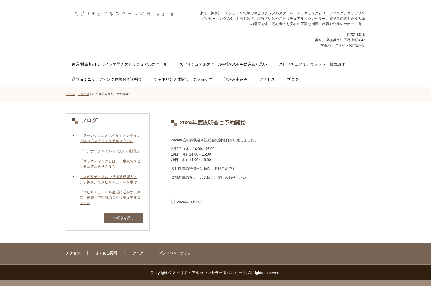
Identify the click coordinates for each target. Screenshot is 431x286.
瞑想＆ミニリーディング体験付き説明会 (107, 79)
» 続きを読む (123, 218)
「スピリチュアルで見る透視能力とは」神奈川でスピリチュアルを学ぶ (108, 179)
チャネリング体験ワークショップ (183, 79)
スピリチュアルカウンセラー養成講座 (312, 64)
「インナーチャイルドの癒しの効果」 (110, 151)
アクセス (267, 79)
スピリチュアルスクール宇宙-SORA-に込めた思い (223, 64)
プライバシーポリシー (177, 253)
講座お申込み (236, 79)
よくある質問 (106, 253)
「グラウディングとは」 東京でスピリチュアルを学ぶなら (110, 164)
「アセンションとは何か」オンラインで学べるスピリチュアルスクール (110, 138)
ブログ (293, 79)
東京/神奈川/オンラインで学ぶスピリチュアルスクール (119, 64)
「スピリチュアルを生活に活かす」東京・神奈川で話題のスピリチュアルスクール (110, 197)
